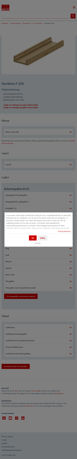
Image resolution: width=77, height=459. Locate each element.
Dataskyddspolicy (64, 231)
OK (33, 238)
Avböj (42, 238)
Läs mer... (38, 243)
